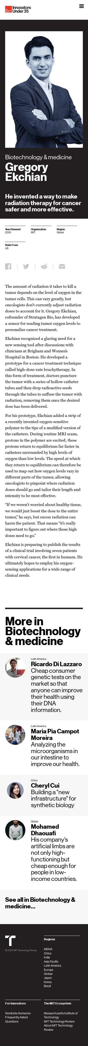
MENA (48, 949)
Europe (48, 970)
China (47, 953)
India (47, 957)
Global (48, 974)
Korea (48, 982)
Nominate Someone (18, 1013)
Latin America (52, 965)
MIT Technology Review (25, 950)
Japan (48, 978)
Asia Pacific (51, 961)
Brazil (47, 986)
